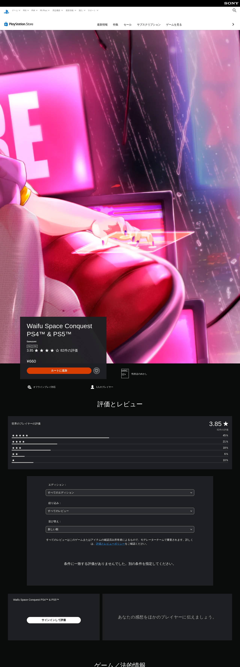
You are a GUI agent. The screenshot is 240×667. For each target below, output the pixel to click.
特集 (95, 21)
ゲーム (15, 10)
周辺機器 (56, 10)
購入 (81, 10)
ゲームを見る (154, 21)
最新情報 (70, 10)
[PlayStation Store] (19, 20)
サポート (92, 10)
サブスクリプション (129, 21)
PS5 (24, 10)
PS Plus (43, 10)
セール (108, 21)
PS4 (33, 10)
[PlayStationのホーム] (6, 10)
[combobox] (120, 489)
